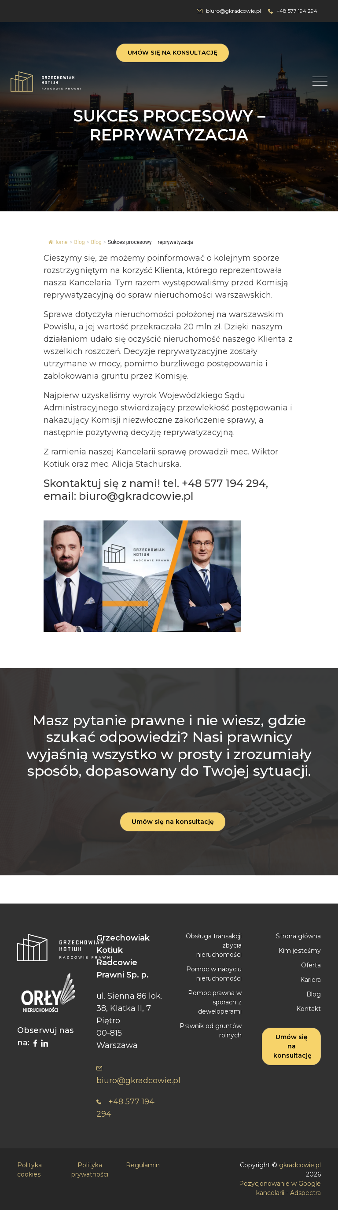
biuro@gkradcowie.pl (229, 10)
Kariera (310, 980)
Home (57, 242)
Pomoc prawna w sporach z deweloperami (215, 1002)
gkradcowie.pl (300, 1165)
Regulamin (143, 1165)
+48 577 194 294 (292, 10)
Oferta (311, 965)
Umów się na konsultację (172, 52)
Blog (96, 242)
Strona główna (298, 936)
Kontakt (308, 1009)
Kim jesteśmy (300, 951)
